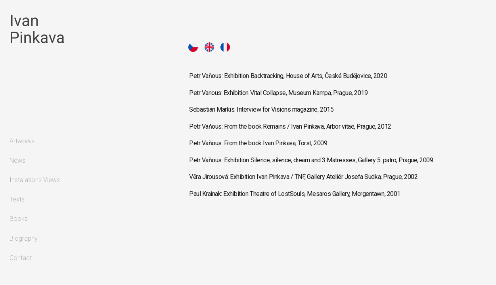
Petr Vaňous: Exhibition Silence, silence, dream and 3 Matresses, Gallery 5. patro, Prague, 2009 (311, 160)
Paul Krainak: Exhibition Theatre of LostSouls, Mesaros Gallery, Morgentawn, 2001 (294, 194)
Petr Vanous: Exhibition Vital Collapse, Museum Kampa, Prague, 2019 (278, 93)
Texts (17, 199)
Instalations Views (35, 180)
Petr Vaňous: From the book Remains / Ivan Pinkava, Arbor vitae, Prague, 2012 (290, 126)
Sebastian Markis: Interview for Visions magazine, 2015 (261, 109)
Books (19, 218)
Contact (21, 258)
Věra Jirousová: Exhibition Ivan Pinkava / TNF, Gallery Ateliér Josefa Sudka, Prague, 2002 (303, 176)
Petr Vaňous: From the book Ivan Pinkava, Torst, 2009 (258, 143)
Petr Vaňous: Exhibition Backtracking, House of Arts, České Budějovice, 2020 (288, 76)
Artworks (22, 141)
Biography (24, 238)
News (17, 160)
